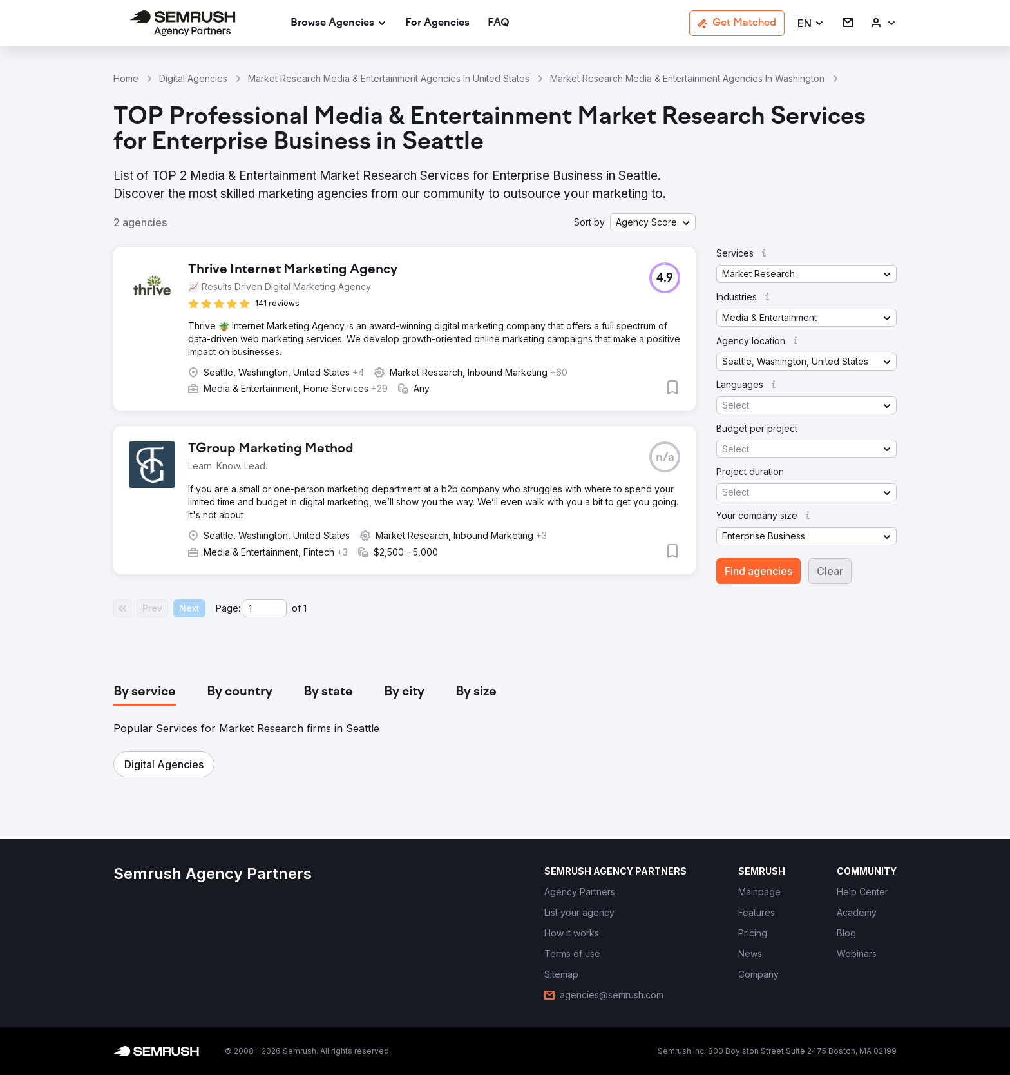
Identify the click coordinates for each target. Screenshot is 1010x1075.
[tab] (144, 692)
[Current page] (264, 608)
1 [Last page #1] (305, 608)
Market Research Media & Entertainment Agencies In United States (388, 78)
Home (125, 78)
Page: (228, 608)
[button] (810, 23)
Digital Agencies (193, 78)
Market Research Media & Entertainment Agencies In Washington (687, 78)
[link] (437, 23)
